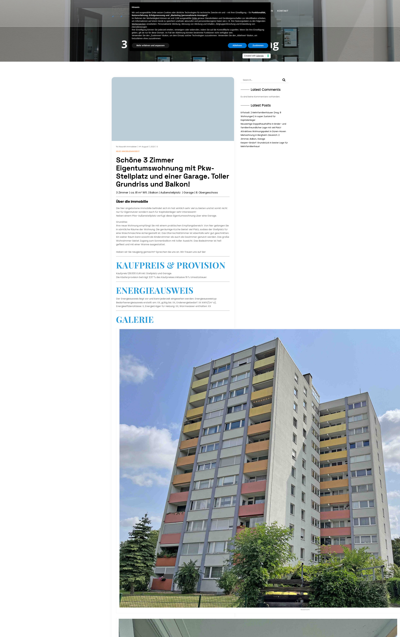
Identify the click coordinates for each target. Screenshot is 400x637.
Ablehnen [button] (237, 45)
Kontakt (282, 11)
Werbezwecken (139, 24)
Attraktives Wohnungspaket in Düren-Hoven (263, 131)
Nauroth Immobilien (128, 146)
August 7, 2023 (148, 146)
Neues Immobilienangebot (128, 151)
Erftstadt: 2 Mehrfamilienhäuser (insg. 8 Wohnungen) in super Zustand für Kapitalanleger (261, 116)
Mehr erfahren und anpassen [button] (151, 45)
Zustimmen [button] (258, 45)
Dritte (194, 18)
